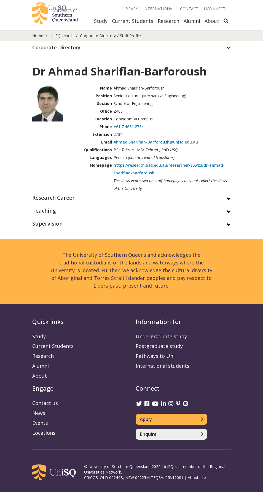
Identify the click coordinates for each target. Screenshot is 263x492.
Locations (43, 432)
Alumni (192, 21)
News (38, 413)
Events (40, 423)
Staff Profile (130, 35)
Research (168, 21)
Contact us (45, 403)
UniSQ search (62, 35)
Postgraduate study (159, 346)
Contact (189, 8)
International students (162, 366)
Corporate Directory (98, 35)
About (212, 21)
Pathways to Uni (155, 356)
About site (197, 477)
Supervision (47, 224)
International (159, 8)
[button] (131, 47)
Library (130, 8)
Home (37, 35)
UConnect (215, 8)
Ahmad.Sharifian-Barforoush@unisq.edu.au (156, 142)
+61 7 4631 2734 (129, 126)
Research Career (53, 198)
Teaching (44, 211)
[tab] (131, 47)
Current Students (132, 21)
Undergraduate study (161, 336)
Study (101, 21)
